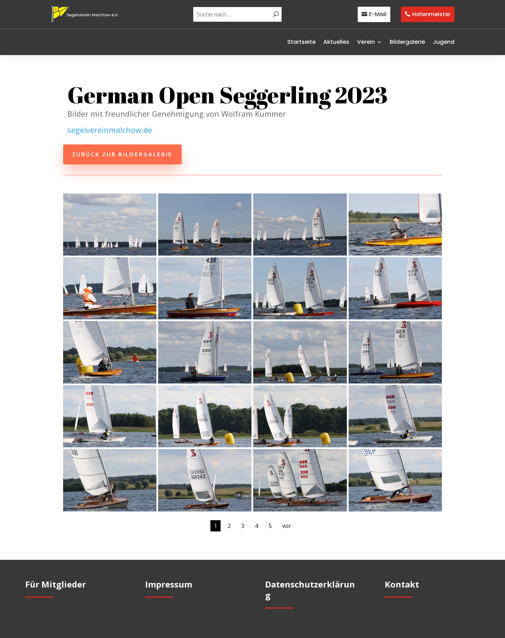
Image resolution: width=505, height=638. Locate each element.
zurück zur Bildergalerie (122, 154)
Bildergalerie (407, 42)
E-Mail (377, 14)
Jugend (443, 42)
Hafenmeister (431, 14)
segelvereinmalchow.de (109, 129)
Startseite (301, 42)
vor (286, 526)
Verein (366, 42)
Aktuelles (336, 42)
